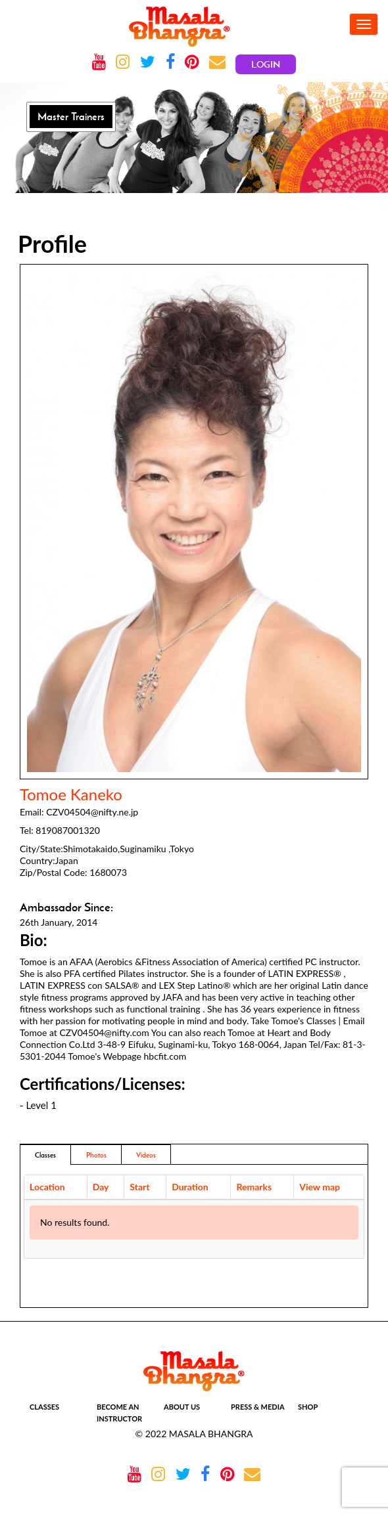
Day (101, 1186)
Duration (190, 1186)
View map (319, 1186)
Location (47, 1186)
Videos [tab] (146, 1154)
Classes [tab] (45, 1154)
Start (139, 1186)
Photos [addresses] (96, 1154)
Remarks (254, 1186)
